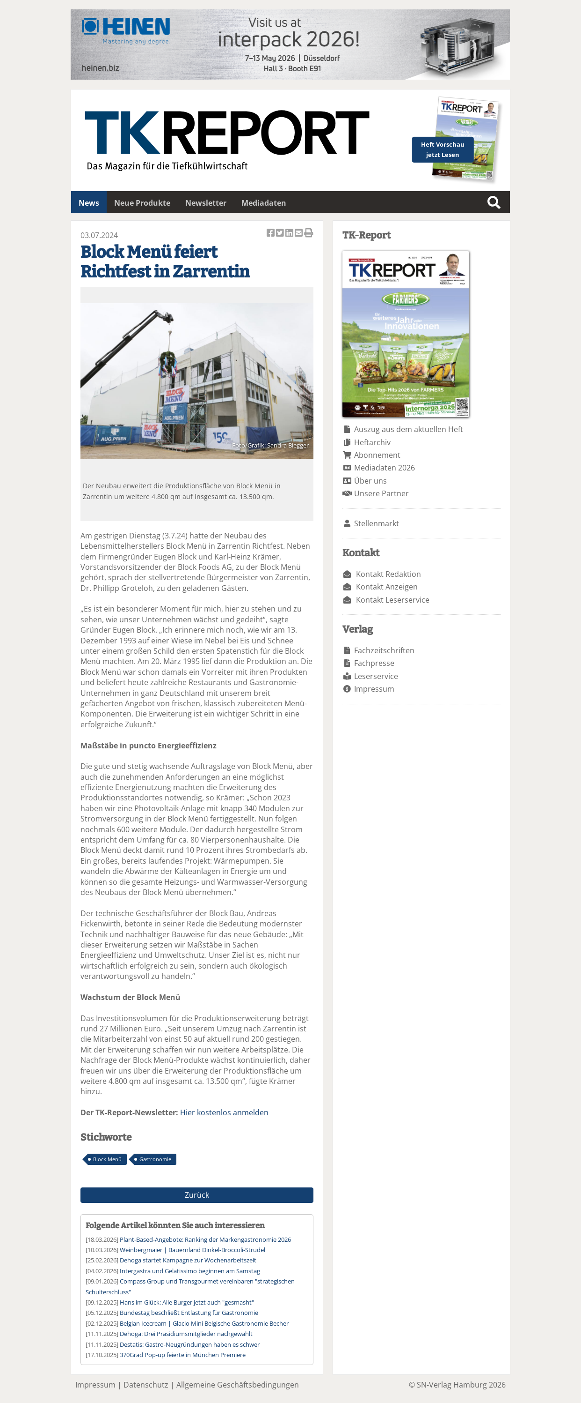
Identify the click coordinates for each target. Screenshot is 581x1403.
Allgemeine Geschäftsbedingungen (237, 1385)
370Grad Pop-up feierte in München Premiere (183, 1355)
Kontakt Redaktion (388, 574)
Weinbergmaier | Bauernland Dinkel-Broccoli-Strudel (192, 1250)
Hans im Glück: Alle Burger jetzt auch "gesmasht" (187, 1302)
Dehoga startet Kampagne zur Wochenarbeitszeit (188, 1260)
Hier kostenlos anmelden (224, 1112)
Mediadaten (263, 203)
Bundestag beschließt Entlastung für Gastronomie (189, 1312)
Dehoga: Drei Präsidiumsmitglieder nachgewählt (186, 1333)
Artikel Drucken (308, 233)
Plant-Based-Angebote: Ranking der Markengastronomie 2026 (205, 1239)
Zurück (197, 1195)
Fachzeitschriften (384, 650)
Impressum (374, 689)
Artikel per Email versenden (299, 233)
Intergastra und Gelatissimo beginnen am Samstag (190, 1271)
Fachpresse (374, 663)
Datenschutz (145, 1385)
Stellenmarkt (376, 523)
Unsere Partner (381, 493)
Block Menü (107, 1159)
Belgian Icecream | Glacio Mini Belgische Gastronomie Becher (204, 1323)
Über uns (370, 481)
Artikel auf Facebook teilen (271, 233)
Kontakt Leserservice (392, 600)
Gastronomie (155, 1159)
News (89, 203)
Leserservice (376, 676)
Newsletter (205, 203)
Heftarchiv (372, 442)
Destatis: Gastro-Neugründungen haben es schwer (190, 1344)
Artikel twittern (280, 233)
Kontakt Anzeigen (387, 587)
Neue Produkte (142, 203)
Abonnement (377, 455)
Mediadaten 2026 (384, 468)
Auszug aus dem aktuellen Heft (408, 429)
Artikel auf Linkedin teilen (290, 233)
